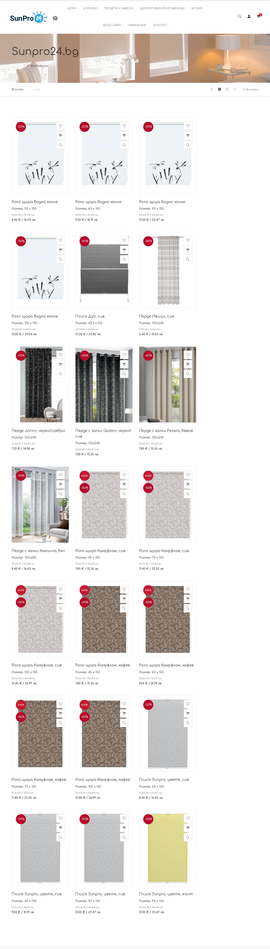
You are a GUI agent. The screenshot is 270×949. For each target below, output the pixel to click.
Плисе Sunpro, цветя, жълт (38, 777)
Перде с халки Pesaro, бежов (39, 435)
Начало (18, 65)
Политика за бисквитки (110, 872)
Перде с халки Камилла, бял (101, 435)
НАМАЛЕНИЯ (137, 25)
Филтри (250, 89)
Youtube (199, 880)
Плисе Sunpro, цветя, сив (100, 663)
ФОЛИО (197, 8)
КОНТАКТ (160, 25)
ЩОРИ (71, 8)
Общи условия (112, 861)
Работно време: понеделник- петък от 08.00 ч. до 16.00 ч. (161, 910)
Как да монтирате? (117, 906)
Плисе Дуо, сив (26, 315)
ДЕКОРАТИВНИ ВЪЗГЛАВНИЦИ (162, 8)
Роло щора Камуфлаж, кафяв (102, 549)
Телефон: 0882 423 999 (162, 897)
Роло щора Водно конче (35, 201)
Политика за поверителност (114, 885)
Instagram (200, 870)
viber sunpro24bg (158, 887)
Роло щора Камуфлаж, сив (163, 435)
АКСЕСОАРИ (112, 25)
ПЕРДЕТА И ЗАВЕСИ (118, 8)
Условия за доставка (118, 896)
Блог (104, 915)
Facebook (200, 861)
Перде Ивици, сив (92, 315)
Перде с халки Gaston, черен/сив (229, 318)
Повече (61, 925)
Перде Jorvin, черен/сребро (165, 315)
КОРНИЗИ (90, 8)
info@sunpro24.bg (159, 877)
